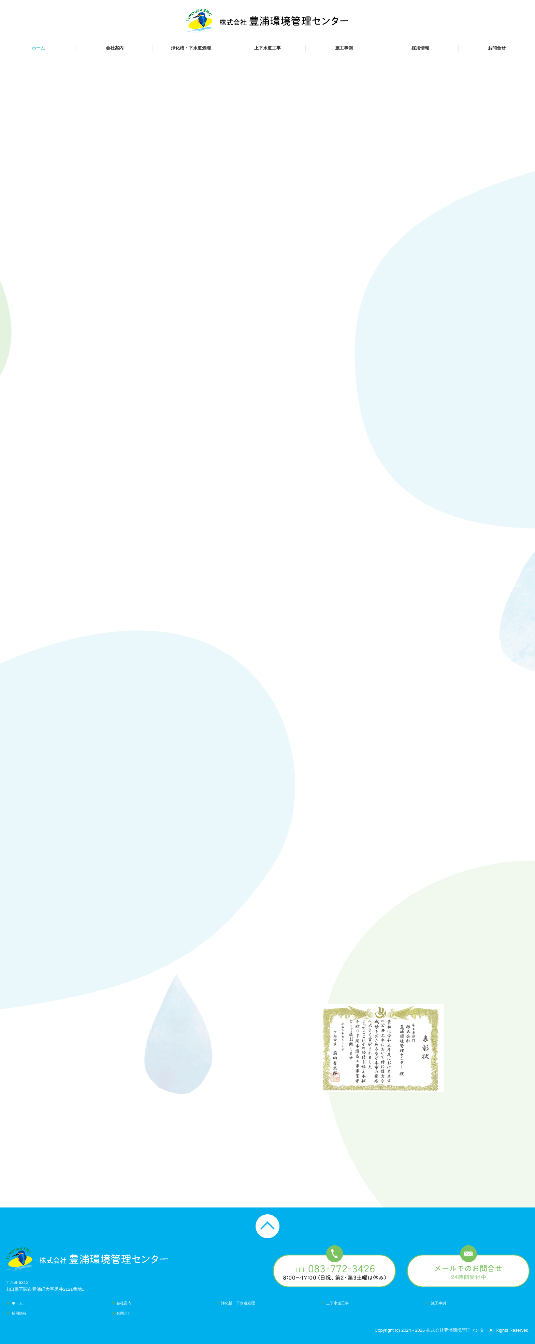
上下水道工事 (267, 48)
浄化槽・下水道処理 (191, 48)
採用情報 (420, 48)
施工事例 (344, 48)
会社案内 (115, 48)
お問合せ (497, 48)
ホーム (38, 48)
